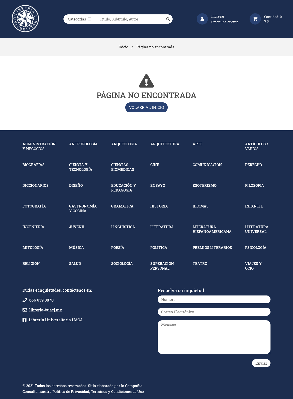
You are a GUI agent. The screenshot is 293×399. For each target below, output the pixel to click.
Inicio (123, 47)
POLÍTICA (158, 247)
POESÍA (117, 247)
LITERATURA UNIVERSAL (256, 229)
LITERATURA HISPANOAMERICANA (212, 229)
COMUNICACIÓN (207, 164)
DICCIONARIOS (36, 185)
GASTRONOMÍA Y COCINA (83, 208)
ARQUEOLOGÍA (124, 144)
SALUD (75, 263)
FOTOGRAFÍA (34, 206)
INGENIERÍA (33, 226)
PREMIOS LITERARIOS (212, 247)
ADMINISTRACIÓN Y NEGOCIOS (39, 146)
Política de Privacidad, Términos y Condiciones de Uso (98, 391)
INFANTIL (254, 206)
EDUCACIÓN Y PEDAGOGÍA (123, 187)
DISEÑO (76, 185)
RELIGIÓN (31, 263)
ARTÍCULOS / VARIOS (256, 146)
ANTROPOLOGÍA (83, 144)
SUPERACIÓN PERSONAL (162, 266)
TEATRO (200, 263)
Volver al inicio (146, 107)
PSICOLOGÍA (255, 247)
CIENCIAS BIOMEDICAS (122, 167)
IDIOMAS (201, 206)
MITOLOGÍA (33, 247)
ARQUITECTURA (164, 144)
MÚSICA (76, 247)
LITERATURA (162, 226)
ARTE (198, 144)
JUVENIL (77, 226)
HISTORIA (159, 206)
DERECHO (253, 164)
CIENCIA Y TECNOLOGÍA (80, 167)
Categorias (79, 19)
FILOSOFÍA (254, 185)
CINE (154, 164)
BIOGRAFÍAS (34, 164)
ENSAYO (157, 185)
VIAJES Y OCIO (253, 266)
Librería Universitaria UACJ (55, 319)
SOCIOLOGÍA (122, 263)
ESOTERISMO (204, 185)
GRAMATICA (122, 206)
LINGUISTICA (123, 226)
